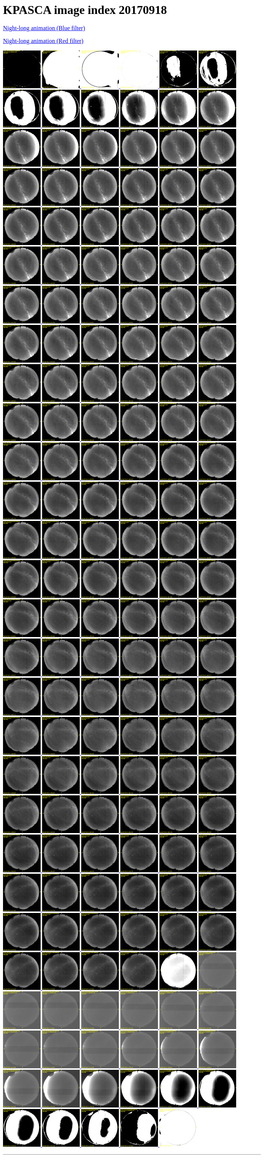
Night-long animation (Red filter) (43, 41)
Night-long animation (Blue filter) (44, 28)
